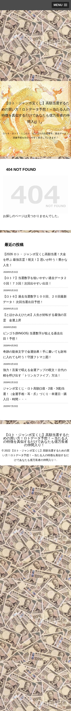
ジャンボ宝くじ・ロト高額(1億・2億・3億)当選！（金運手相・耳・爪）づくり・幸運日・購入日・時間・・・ (35, 394)
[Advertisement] (35, 45)
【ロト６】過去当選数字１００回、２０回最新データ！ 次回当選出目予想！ (35, 299)
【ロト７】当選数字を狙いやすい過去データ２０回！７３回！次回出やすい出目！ (35, 280)
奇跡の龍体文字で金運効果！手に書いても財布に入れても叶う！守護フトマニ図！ (35, 354)
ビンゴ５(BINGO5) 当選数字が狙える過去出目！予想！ (33, 336)
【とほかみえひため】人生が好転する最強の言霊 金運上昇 (35, 317)
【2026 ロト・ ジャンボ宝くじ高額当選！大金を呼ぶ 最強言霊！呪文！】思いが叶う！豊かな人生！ (35, 260)
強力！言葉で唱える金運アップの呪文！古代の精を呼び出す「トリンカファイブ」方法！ (35, 372)
